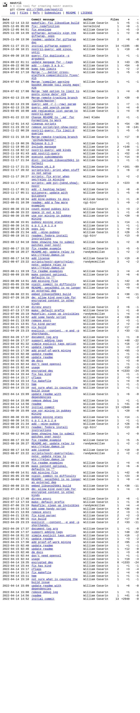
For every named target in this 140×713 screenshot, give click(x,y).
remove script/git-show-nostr (54, 150)
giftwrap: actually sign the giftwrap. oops (53, 40)
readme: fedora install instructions (49, 280)
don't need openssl (46, 431)
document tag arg (44, 399)
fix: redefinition (45, 30)
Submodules (53, 15)
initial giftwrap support (51, 53)
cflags (36, 447)
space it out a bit (46, 251)
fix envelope (41, 34)
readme (36, 478)
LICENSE (86, 15)
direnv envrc (41, 364)
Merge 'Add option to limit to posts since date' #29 (55, 109)
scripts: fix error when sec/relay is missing (50, 210)
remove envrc (41, 380)
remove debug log (44, 474)
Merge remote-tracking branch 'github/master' (54, 117)
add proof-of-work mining (51, 415)
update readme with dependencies (46, 468)
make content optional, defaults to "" (49, 327)
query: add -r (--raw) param (53, 123)
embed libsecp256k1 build (51, 348)
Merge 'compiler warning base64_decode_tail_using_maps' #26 (56, 99)
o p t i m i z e (43, 267)
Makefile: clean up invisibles (55, 372)
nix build (38, 388)
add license (40, 306)
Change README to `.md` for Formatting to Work (52, 140)
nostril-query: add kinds (51, 177)
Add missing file (44, 333)
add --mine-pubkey (45, 275)
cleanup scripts (43, 146)
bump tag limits (43, 81)
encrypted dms (42, 439)
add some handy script (48, 376)
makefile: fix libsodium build (55, 26)
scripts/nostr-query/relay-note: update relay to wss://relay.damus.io (52, 313)
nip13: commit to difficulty (53, 337)
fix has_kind (41, 443)
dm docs (37, 427)
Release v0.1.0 (42, 197)
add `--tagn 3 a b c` (47, 77)
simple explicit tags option (53, 407)
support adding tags (47, 403)
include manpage (43, 173)
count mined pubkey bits (50, 247)
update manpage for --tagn (52, 73)
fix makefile (41, 451)
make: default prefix (47, 368)
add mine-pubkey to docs (50, 236)
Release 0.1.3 (42, 169)
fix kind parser (43, 384)
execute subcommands (47, 185)
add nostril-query (45, 181)
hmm (33, 455)
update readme (42, 411)
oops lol (38, 271)
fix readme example (46, 294)
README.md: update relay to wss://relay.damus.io (52, 300)
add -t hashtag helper (48, 224)
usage (35, 435)
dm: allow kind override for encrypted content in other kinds (53, 356)
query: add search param (50, 127)
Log (12, 15)
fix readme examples (47, 321)
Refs (36, 15)
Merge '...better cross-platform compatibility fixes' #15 (55, 88)
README (71, 15)
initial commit (42, 482)
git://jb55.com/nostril (45, 11)
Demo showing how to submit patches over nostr (52, 288)
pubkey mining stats (47, 263)
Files (24, 15)
